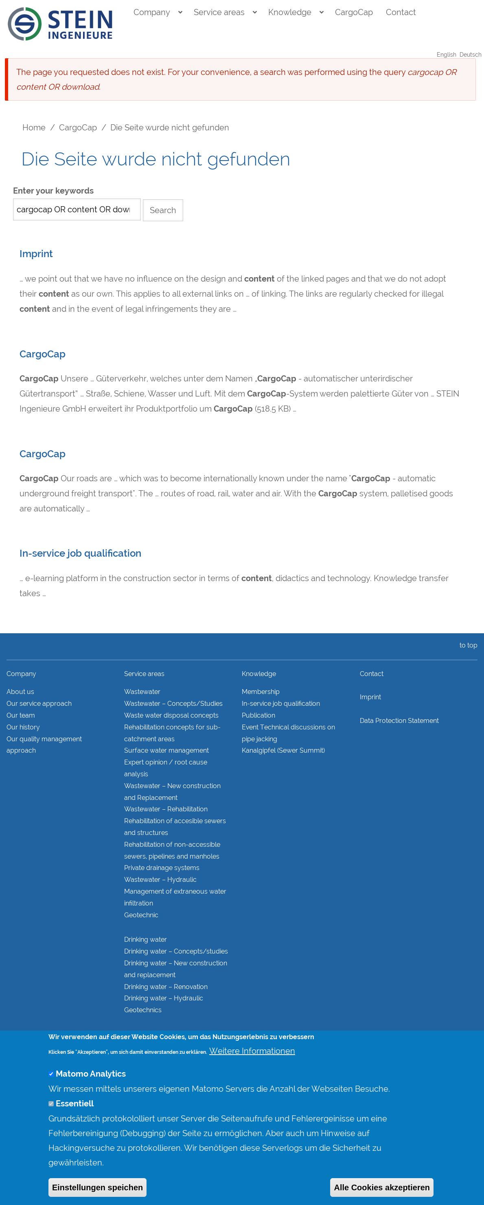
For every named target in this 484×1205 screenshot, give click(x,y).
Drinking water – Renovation (166, 987)
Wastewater (142, 692)
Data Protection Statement (399, 721)
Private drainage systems (161, 868)
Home (34, 127)
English (446, 54)
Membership (261, 692)
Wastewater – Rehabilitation (166, 809)
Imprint (36, 254)
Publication (258, 715)
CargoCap (354, 12)
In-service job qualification (80, 553)
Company (152, 12)
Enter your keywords (53, 191)
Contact (401, 12)
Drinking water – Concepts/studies (176, 951)
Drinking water (145, 939)
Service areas (219, 12)
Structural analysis (152, 1035)
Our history (23, 727)
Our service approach (39, 703)
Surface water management (166, 750)
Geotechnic (141, 915)
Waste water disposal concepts (171, 715)
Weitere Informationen (252, 1067)
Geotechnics (143, 1010)
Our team (21, 715)
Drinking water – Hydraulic (163, 998)
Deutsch (471, 54)
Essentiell (75, 1120)
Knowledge (289, 12)
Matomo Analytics (91, 1090)
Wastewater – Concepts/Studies (173, 703)
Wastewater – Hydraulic (160, 879)
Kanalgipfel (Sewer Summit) (283, 750)
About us (20, 692)
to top (466, 645)
